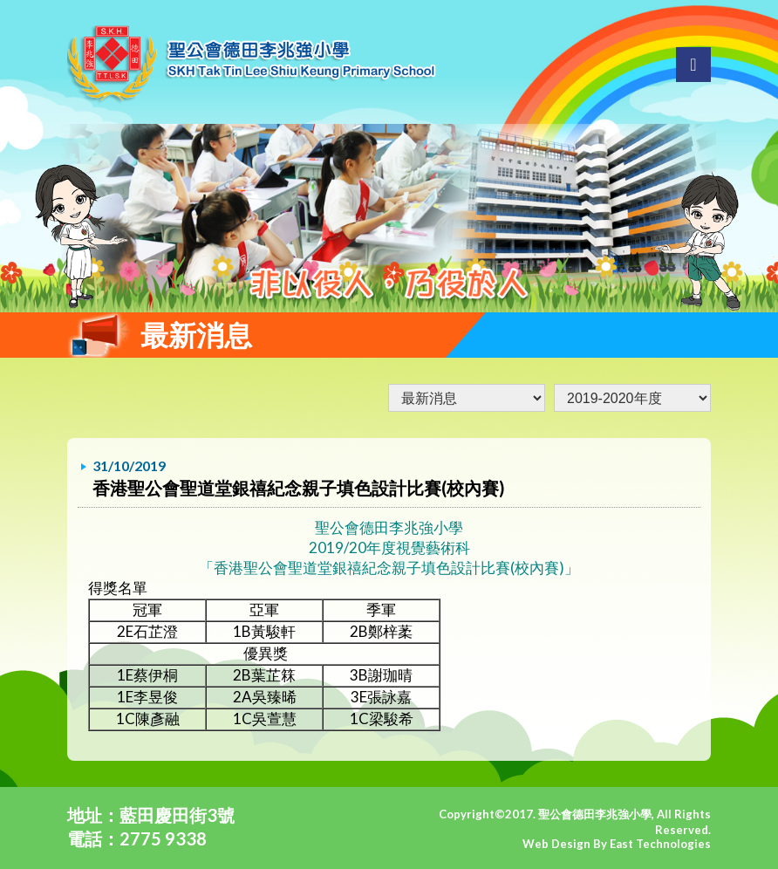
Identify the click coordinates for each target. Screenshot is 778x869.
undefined (632, 398)
